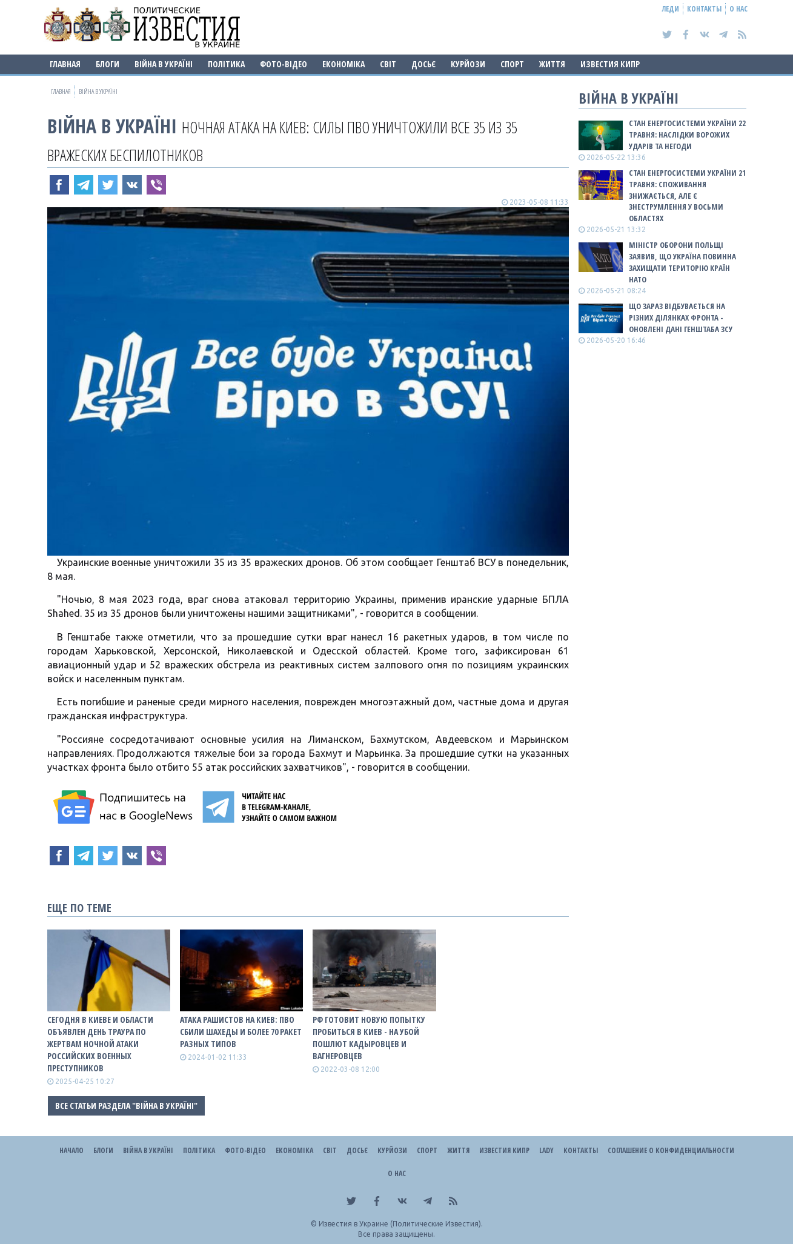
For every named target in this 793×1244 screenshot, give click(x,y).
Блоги (107, 64)
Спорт (512, 64)
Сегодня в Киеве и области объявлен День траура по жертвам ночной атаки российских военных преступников (100, 1044)
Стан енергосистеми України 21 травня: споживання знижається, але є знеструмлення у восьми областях (687, 195)
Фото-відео (283, 64)
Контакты (704, 9)
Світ (388, 64)
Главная (65, 64)
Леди (670, 9)
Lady (546, 1150)
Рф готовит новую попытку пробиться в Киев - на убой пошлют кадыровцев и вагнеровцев (369, 1038)
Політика (226, 64)
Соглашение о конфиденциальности (671, 1150)
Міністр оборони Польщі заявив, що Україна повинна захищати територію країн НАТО (682, 262)
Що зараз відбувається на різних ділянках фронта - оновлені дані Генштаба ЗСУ (680, 317)
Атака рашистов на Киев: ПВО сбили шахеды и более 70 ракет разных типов (241, 1031)
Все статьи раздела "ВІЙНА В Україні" (126, 1105)
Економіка (343, 64)
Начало (71, 1150)
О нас (738, 9)
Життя (552, 64)
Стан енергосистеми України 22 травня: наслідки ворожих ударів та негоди (687, 134)
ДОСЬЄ (423, 64)
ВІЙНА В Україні (163, 64)
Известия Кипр (610, 64)
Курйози (468, 64)
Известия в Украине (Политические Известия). (401, 1224)
